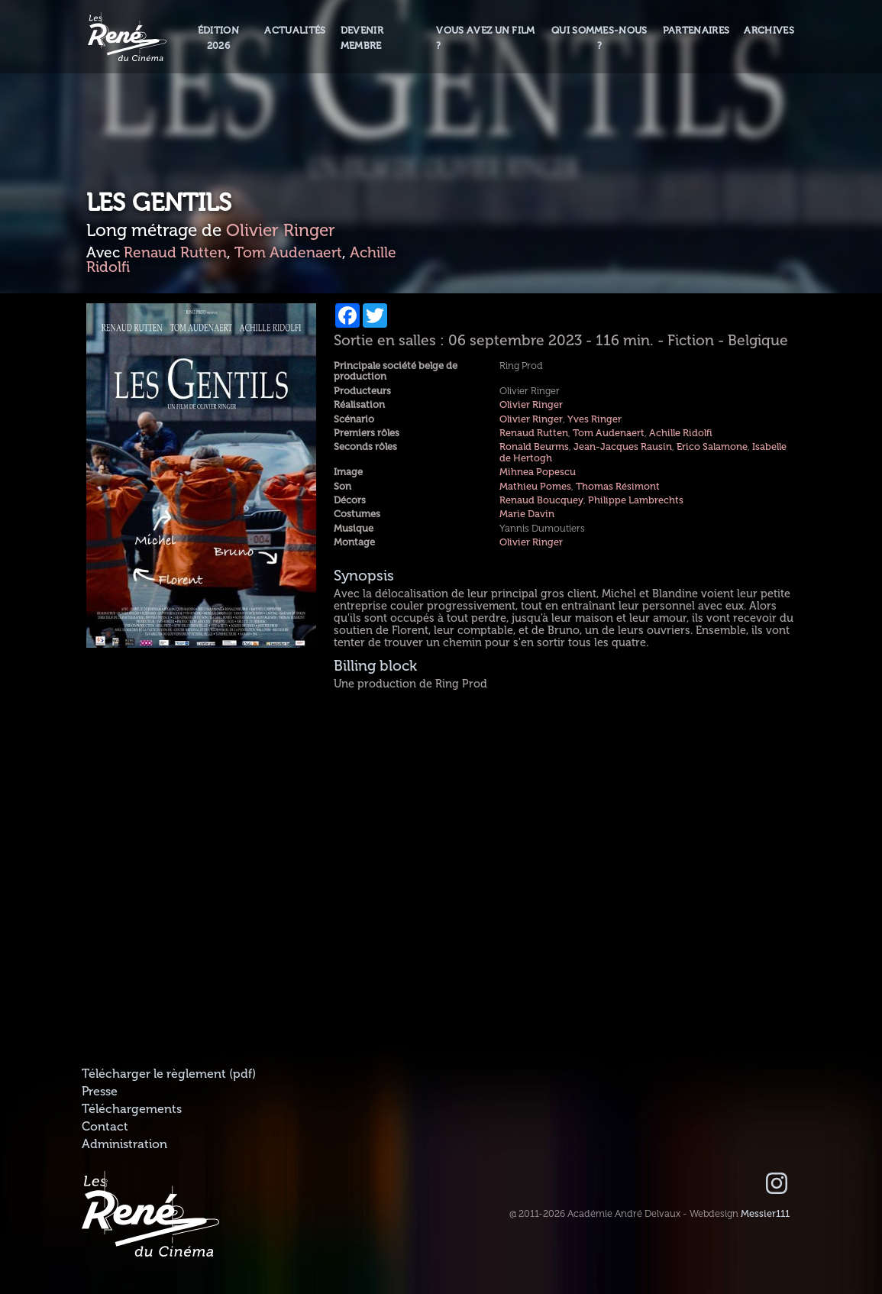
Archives (769, 30)
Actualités (294, 30)
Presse (100, 1091)
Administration (124, 1144)
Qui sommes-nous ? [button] (599, 37)
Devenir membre (362, 37)
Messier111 (765, 1213)
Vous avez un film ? (485, 37)
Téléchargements (132, 1109)
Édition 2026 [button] (218, 37)
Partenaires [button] (696, 30)
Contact (105, 1127)
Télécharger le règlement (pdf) (169, 1074)
